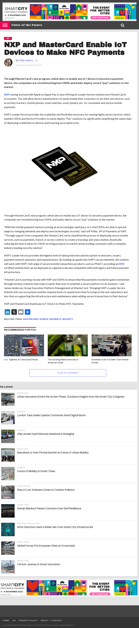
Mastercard (30, 319)
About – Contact (51, 620)
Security (67, 319)
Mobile (43, 319)
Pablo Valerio (26, 60)
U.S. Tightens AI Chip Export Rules (21, 359)
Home (6, 620)
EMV (122, 263)
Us (13, 620)
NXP (7, 94)
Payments (55, 319)
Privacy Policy (28, 620)
